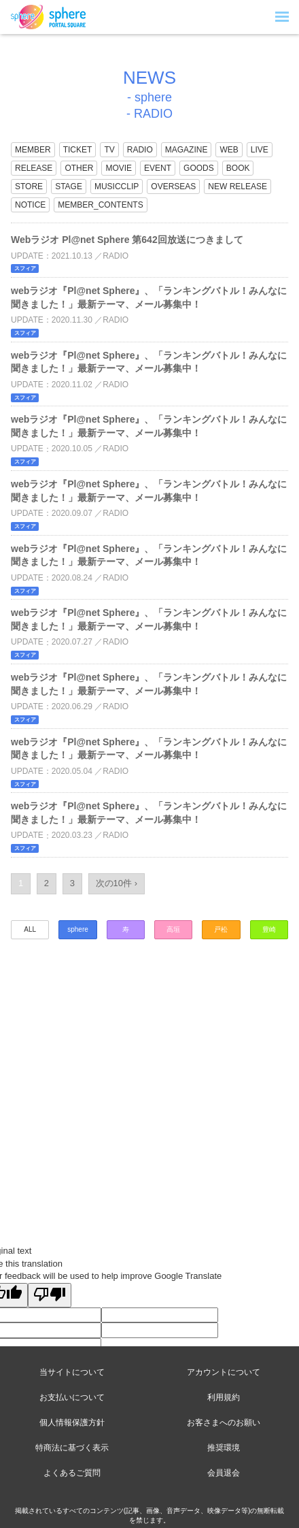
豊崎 (269, 929)
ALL (30, 929)
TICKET (77, 150)
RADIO (140, 150)
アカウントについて (223, 1372)
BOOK (238, 168)
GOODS (198, 168)
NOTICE (30, 205)
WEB (228, 150)
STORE (29, 186)
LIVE (259, 150)
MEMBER (33, 150)
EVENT (157, 168)
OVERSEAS (173, 186)
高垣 (173, 929)
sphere (77, 929)
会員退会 (223, 1473)
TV (109, 150)
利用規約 (223, 1397)
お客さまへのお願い (223, 1422)
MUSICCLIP (116, 186)
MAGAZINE (186, 150)
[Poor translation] (49, 1295)
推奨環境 (223, 1447)
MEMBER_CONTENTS (100, 205)
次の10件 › (116, 883)
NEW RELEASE (237, 186)
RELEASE (33, 168)
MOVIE (118, 168)
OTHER (79, 168)
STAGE (68, 186)
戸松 (221, 929)
